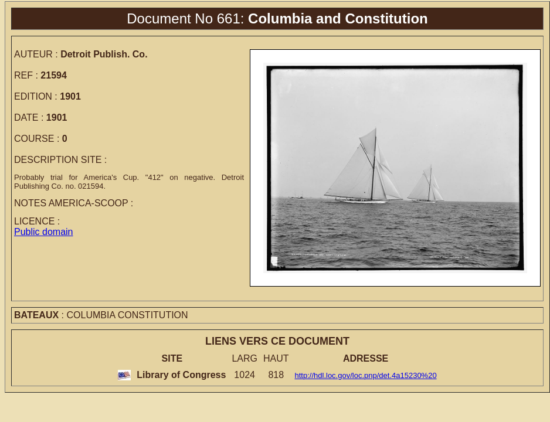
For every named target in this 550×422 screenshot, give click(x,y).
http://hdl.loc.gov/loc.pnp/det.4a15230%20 (366, 375)
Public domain (43, 232)
